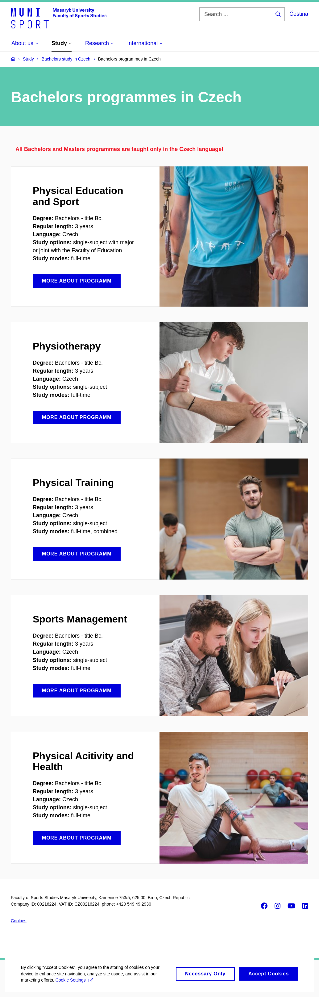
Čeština (298, 14)
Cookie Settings (74, 986)
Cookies (19, 920)
